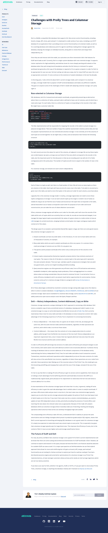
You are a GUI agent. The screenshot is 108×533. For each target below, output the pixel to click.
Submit (99, 495)
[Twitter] (59, 521)
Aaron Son (37, 28)
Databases (37, 516)
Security (71, 516)
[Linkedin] (54, 521)
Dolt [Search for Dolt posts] (41, 15)
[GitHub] (43, 521)
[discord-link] (79, 2)
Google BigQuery (59, 291)
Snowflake (90, 291)
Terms (83, 516)
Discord (63, 496)
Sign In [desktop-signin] (100, 2)
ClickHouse (80, 291)
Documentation (52, 516)
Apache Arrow (83, 293)
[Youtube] (64, 521)
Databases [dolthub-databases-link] (19, 2)
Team (65, 516)
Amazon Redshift (71, 291)
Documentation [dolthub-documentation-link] (38, 2)
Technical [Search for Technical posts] (34, 15)
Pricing (44, 516)
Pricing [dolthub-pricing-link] (28, 2)
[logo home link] (7, 2)
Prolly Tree (81, 311)
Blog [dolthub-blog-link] (48, 2)
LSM (32, 221)
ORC (92, 293)
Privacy (77, 516)
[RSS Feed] (97, 480)
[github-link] (89, 2)
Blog (4, 9)
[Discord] (48, 521)
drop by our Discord (85, 469)
